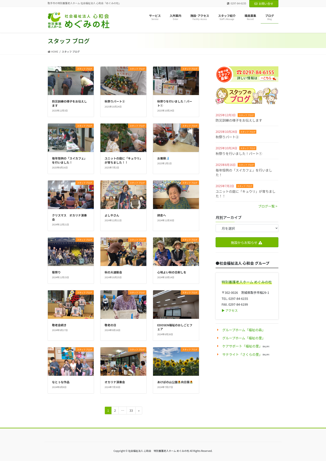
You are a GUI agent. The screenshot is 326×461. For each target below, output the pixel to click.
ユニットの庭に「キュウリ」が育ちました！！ (245, 193)
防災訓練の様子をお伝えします (239, 120)
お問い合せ (263, 3)
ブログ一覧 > (267, 206)
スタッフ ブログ (246, 115)
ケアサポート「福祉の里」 (242, 346)
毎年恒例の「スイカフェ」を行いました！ (244, 172)
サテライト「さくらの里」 (242, 354)
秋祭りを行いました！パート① (239, 153)
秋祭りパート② (227, 136)
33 (131, 410)
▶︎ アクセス (230, 310)
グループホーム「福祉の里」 (243, 337)
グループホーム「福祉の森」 (243, 329)
